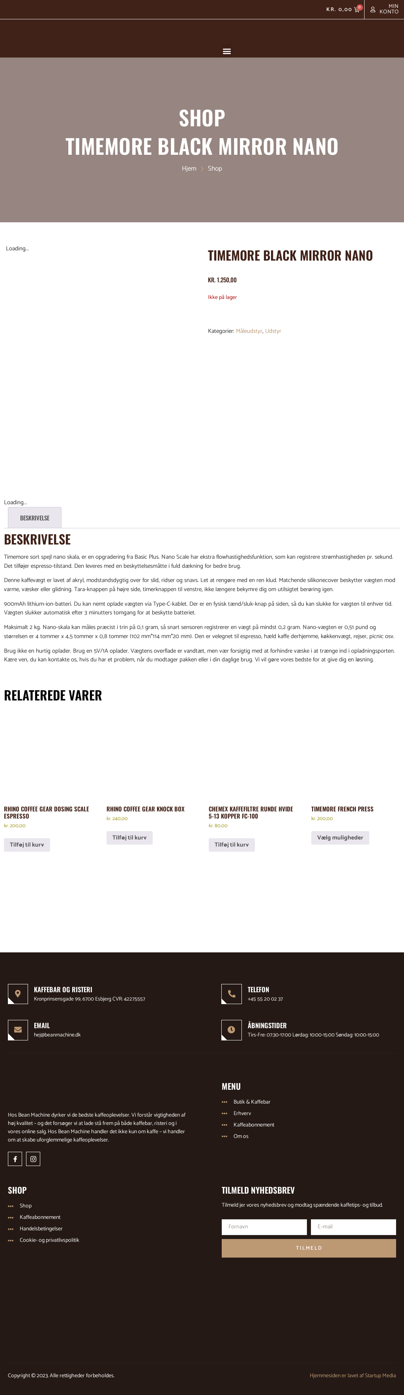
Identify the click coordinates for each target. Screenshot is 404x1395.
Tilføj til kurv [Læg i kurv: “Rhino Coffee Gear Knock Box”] (129, 835)
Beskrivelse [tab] (34, 515)
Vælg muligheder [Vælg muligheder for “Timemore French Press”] (340, 835)
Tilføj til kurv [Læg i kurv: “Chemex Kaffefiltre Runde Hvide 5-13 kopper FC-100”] (232, 842)
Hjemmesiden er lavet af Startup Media (353, 1373)
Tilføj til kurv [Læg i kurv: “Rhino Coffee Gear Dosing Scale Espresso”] (27, 842)
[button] (227, 50)
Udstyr (273, 331)
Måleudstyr (249, 331)
